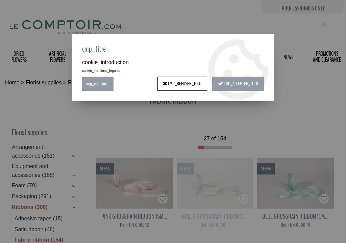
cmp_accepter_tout (238, 83)
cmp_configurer (98, 83)
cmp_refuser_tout (182, 83)
